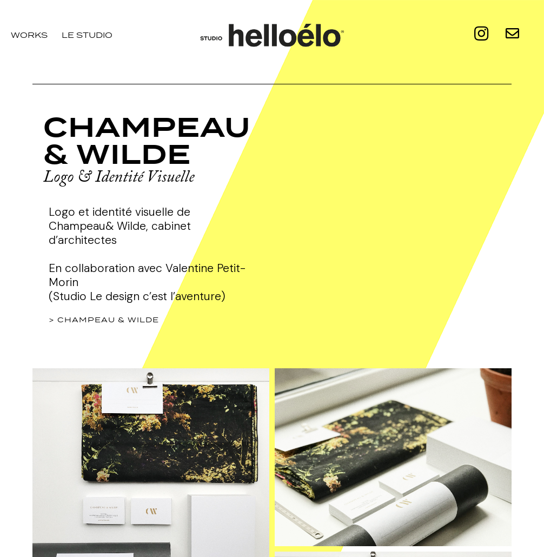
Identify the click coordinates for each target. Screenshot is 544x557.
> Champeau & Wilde (104, 319)
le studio (87, 35)
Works (29, 35)
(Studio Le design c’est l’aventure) (137, 296)
